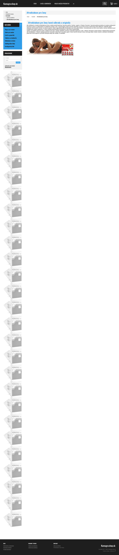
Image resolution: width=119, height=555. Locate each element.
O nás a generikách (45, 4)
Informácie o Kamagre (8, 545)
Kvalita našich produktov (62, 4)
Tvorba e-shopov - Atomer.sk (109, 551)
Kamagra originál (7, 547)
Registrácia (8, 67)
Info (7, 12)
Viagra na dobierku (32, 545)
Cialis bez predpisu (32, 547)
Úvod (35, 4)
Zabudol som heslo (10, 65)
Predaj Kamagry (7, 549)
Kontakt (8, 16)
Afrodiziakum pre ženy (13, 19)
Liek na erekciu (10, 17)
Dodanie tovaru (10, 14)
